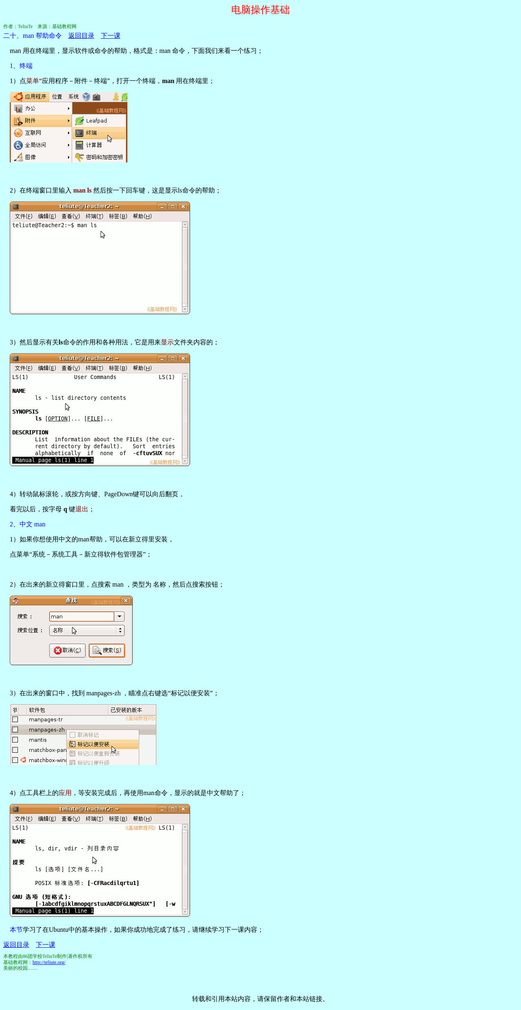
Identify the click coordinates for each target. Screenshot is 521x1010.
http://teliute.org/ (49, 962)
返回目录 (81, 35)
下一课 (110, 35)
